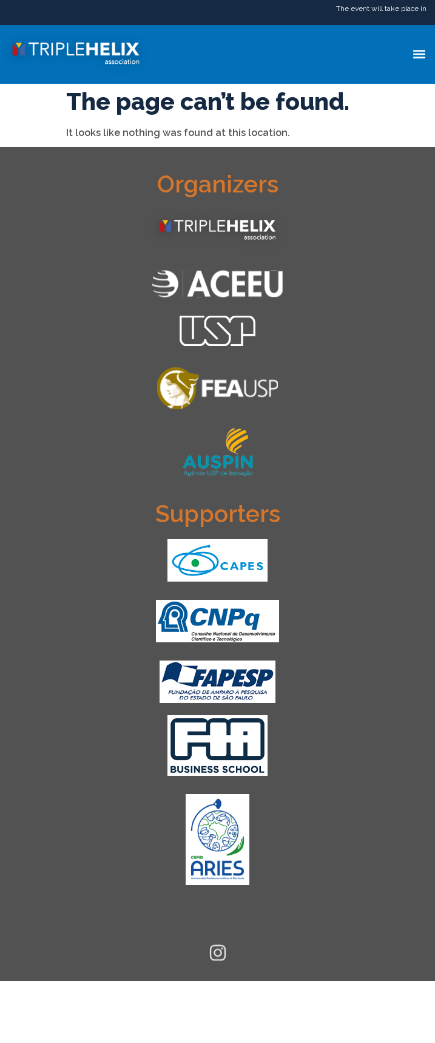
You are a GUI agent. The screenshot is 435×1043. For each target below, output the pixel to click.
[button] (419, 54)
